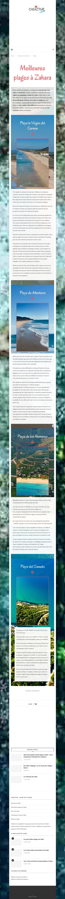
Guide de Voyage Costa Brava (19, 877)
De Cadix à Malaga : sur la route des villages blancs (38, 767)
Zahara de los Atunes (23, 56)
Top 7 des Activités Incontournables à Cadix (38, 861)
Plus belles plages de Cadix (18, 807)
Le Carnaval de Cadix (30, 777)
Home (12, 56)
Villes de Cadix (15, 811)
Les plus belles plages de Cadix (34, 839)
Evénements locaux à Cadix (18, 815)
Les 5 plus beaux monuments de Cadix (36, 850)
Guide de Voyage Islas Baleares (19, 879)
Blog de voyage (15, 819)
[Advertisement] (37, 30)
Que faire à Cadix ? (16, 803)
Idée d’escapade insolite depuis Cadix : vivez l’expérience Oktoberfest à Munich (38, 756)
